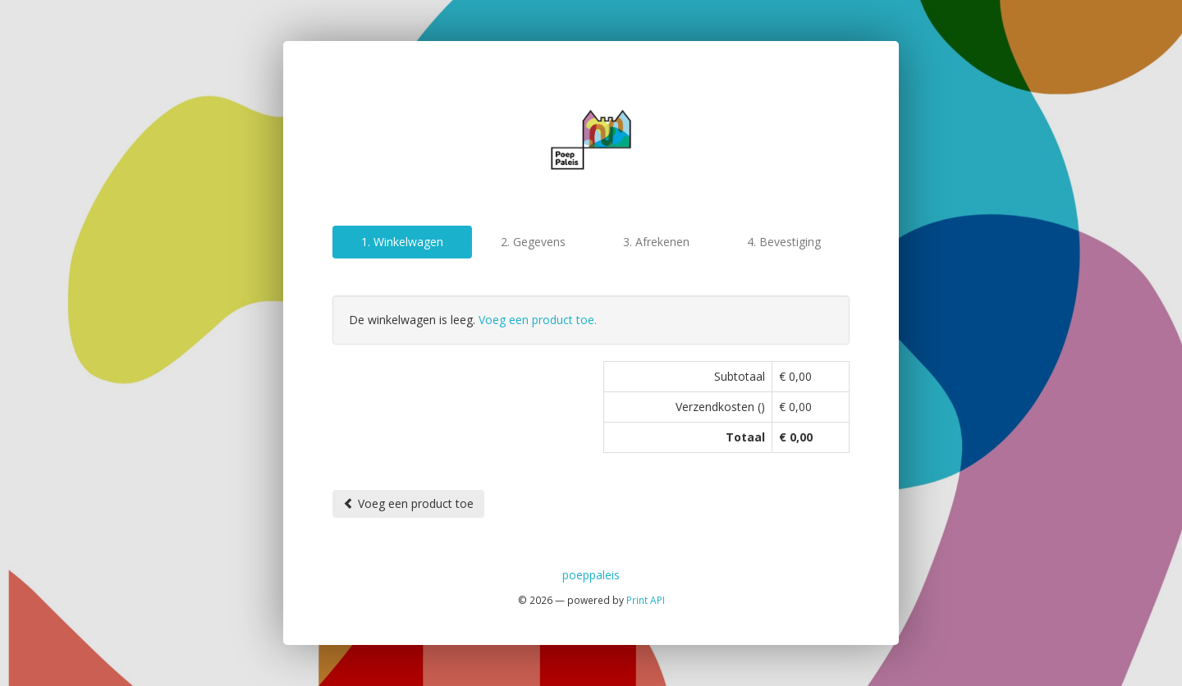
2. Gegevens (533, 241)
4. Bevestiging (784, 241)
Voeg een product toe (408, 503)
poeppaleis (591, 575)
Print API (645, 599)
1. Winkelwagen (402, 241)
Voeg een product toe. (538, 319)
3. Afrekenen (656, 241)
